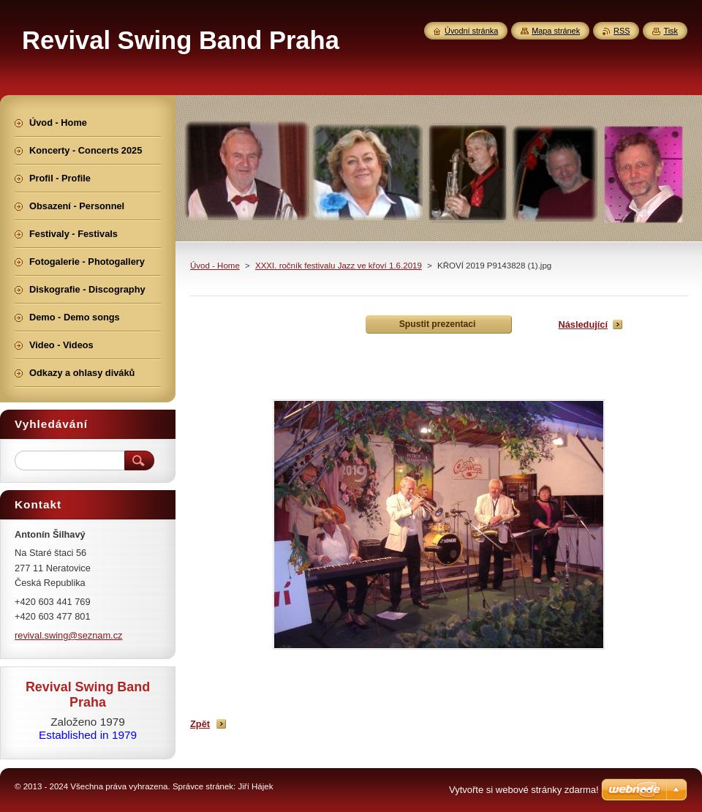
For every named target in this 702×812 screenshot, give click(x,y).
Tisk (670, 30)
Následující (583, 324)
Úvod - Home (215, 265)
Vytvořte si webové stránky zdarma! (524, 789)
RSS (622, 30)
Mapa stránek (556, 30)
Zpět (200, 723)
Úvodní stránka (471, 30)
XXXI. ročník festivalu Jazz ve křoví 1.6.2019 (338, 265)
